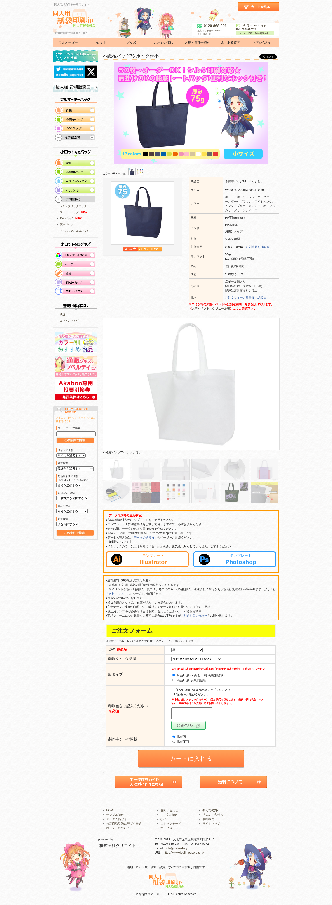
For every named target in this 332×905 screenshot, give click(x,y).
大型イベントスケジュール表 (211, 308)
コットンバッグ (69, 320)
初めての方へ (211, 812)
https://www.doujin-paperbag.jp (184, 854)
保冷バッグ (66, 224)
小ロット (100, 42)
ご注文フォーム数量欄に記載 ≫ (246, 297)
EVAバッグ (66, 218)
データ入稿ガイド (118, 821)
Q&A (163, 821)
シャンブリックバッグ (73, 206)
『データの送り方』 (144, 537)
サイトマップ (211, 825)
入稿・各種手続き (197, 42)
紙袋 (62, 314)
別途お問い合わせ (195, 615)
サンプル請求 (115, 817)
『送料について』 (117, 593)
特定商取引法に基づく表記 (123, 825)
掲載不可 (181, 744)
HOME (110, 812)
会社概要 (208, 821)
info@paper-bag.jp (251, 25)
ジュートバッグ (69, 212)
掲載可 (179, 739)
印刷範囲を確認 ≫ (258, 247)
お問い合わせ (262, 42)
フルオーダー (68, 42)
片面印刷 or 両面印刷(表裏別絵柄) (198, 675)
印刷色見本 (188, 728)
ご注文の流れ (163, 42)
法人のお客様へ (212, 817)
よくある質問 (230, 42)
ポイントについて (118, 830)
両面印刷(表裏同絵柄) (189, 680)
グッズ (131, 42)
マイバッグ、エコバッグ (74, 230)
